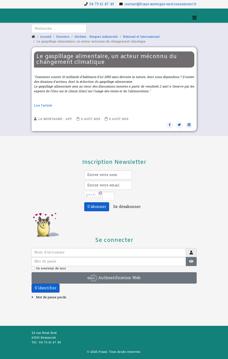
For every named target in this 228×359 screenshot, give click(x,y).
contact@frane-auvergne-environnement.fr (161, 4)
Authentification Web (114, 278)
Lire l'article (43, 105)
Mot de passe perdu (50, 297)
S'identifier (45, 288)
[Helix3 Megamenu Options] (194, 18)
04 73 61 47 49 (101, 4)
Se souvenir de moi (51, 268)
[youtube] (41, 31)
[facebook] (35, 31)
